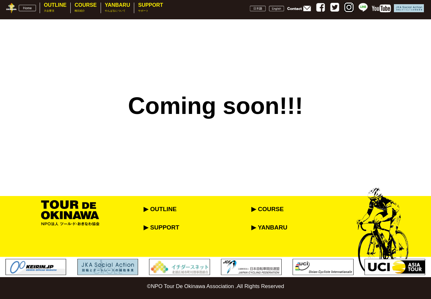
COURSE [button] (85, 7)
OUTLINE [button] (55, 7)
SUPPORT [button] (150, 7)
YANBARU (117, 7)
